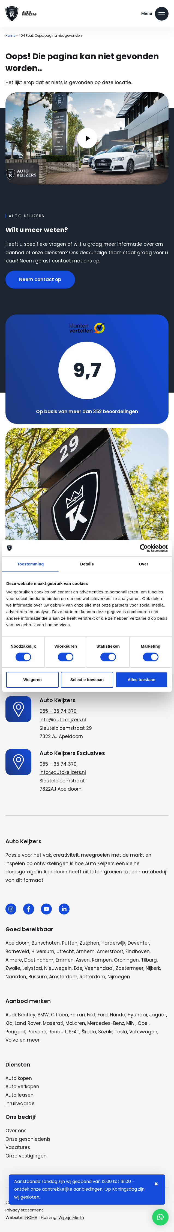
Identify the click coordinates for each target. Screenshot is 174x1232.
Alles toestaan (141, 679)
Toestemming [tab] (30, 564)
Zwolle (12, 968)
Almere (13, 960)
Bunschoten (46, 943)
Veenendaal (99, 968)
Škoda (89, 1031)
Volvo (11, 1040)
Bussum (37, 976)
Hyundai (137, 1014)
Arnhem (85, 951)
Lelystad (32, 968)
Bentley (26, 1014)
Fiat (91, 1014)
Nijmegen (118, 976)
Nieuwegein (58, 968)
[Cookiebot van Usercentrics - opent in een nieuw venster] (144, 548)
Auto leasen (19, 1095)
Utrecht (65, 951)
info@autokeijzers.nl (63, 719)
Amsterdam (63, 976)
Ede (78, 968)
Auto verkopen (22, 1086)
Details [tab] (87, 564)
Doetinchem (38, 960)
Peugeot (15, 1031)
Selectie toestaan (87, 679)
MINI (131, 1023)
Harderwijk (113, 943)
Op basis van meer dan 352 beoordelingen (87, 411)
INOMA (31, 1217)
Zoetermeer (129, 968)
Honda (117, 1014)
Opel (143, 1023)
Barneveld (17, 951)
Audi (10, 1014)
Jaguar (157, 1014)
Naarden (15, 976)
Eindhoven (137, 951)
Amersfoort (110, 951)
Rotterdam (92, 976)
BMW (43, 1014)
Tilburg (149, 960)
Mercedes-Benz (105, 1023)
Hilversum (42, 951)
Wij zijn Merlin (71, 1217)
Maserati (53, 1023)
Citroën (59, 1014)
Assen (83, 960)
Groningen (126, 960)
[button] (160, 1217)
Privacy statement (24, 1210)
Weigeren (32, 679)
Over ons (15, 1130)
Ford (103, 1014)
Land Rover (28, 1023)
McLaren (75, 1023)
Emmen (65, 960)
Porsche (37, 1031)
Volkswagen (143, 1031)
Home (10, 35)
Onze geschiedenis (27, 1139)
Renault (58, 1031)
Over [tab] (143, 564)
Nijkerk (153, 968)
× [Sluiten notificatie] (156, 1183)
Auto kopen (18, 1078)
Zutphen (89, 943)
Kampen (102, 960)
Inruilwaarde (20, 1103)
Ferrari (77, 1014)
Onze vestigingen (26, 1156)
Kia (9, 1023)
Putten (69, 943)
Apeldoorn (17, 943)
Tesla (121, 1031)
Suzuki (105, 1031)
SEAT (74, 1031)
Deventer (138, 943)
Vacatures (17, 1147)
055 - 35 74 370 (58, 711)
